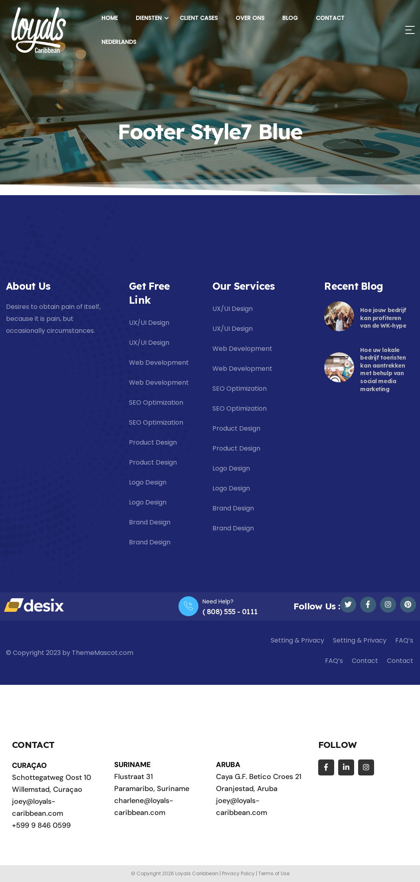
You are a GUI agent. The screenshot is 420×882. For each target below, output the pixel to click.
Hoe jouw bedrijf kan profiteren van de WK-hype (383, 318)
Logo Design (147, 482)
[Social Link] (348, 605)
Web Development (159, 362)
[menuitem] (117, 42)
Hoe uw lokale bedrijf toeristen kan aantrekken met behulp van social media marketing (383, 369)
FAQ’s (404, 640)
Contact (365, 660)
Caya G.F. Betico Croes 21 (258, 776)
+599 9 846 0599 (41, 825)
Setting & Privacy (297, 640)
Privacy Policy (238, 873)
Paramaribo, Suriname (151, 788)
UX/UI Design (149, 322)
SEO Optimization (156, 402)
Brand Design (149, 522)
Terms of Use (273, 873)
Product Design (153, 442)
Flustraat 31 (133, 776)
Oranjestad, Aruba (246, 788)
